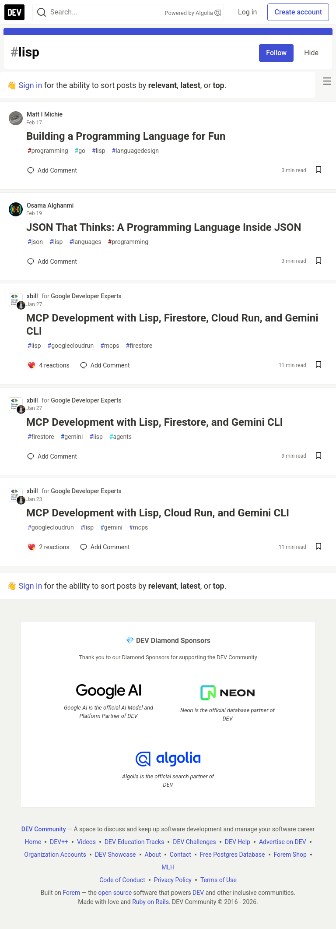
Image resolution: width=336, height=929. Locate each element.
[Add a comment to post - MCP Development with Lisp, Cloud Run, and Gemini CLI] (48, 547)
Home (32, 841)
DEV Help (237, 841)
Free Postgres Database (232, 854)
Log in (247, 12)
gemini (72, 437)
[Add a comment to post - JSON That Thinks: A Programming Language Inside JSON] (52, 261)
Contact (180, 854)
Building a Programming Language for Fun (125, 136)
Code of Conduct (122, 879)
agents (120, 437)
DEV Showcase (115, 854)
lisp (98, 150)
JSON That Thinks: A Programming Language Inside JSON (163, 227)
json (35, 242)
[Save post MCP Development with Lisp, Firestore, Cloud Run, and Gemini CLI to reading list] (318, 365)
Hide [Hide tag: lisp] (311, 53)
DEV (198, 892)
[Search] (41, 12)
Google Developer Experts (86, 296)
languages (85, 242)
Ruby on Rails (150, 901)
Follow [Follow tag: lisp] (276, 53)
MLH (168, 866)
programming (48, 150)
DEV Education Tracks (134, 841)
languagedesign (135, 150)
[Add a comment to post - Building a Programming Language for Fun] (52, 170)
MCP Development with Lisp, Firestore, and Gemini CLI (154, 422)
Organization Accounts (55, 854)
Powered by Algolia (193, 13)
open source (115, 892)
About (153, 854)
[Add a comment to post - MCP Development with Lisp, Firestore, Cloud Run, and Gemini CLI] (48, 365)
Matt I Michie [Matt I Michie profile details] (45, 114)
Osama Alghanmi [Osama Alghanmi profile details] (50, 205)
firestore (139, 345)
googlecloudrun (71, 345)
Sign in (30, 85)
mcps (109, 345)
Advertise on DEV (282, 841)
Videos (86, 841)
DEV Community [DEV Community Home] (43, 828)
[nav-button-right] (327, 81)
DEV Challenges (194, 841)
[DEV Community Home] (14, 12)
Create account (298, 12)
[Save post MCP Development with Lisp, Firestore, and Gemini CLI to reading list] (318, 456)
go (80, 150)
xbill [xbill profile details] (32, 296)
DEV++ (59, 841)
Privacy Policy (173, 879)
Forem (71, 892)
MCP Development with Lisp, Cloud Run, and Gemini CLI (157, 513)
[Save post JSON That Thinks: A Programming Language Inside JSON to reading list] (318, 262)
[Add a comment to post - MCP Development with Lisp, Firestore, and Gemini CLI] (52, 456)
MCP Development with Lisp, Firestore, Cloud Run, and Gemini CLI (172, 324)
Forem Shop (290, 854)
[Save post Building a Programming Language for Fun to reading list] (318, 170)
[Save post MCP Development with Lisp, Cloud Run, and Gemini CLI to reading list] (318, 547)
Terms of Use (218, 879)
